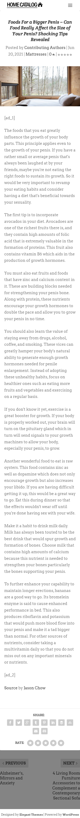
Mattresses (36, 54)
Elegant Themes (31, 814)
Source (10, 688)
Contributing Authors (44, 47)
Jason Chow (34, 688)
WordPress (71, 814)
